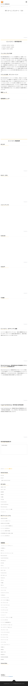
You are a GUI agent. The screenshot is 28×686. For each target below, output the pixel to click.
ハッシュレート (3, 511)
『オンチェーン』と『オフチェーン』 (7, 545)
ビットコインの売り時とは (5, 535)
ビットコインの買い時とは (5, 528)
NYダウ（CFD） (3, 489)
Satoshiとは (3, 577)
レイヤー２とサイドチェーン (5, 644)
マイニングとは (3, 642)
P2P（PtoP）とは (4, 575)
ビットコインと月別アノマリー (6, 520)
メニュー (26, 1)
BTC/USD (2, 475)
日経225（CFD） (3, 487)
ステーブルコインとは (4, 602)
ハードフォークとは (4, 612)
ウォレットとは (3, 590)
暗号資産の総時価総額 (4, 657)
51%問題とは (3, 548)
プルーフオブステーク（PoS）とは (6, 624)
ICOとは (2, 565)
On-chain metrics (4, 501)
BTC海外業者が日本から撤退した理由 (7, 533)
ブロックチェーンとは (4, 629)
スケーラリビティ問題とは (5, 600)
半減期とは (2, 647)
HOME (1, 6)
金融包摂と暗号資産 (4, 518)
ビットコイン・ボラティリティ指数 (6, 509)
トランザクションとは (4, 609)
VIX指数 (2, 496)
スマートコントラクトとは (5, 605)
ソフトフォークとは (4, 607)
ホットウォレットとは (4, 637)
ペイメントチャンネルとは (5, 632)
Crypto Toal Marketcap (4, 504)
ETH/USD (2, 499)
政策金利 (2, 494)
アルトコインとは (4, 587)
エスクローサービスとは (5, 592)
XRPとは (2, 585)
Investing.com (10, 676)
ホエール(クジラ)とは (4, 634)
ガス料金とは (3, 595)
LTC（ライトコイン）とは (5, 567)
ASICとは (2, 550)
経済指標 (2, 491)
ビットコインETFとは (4, 619)
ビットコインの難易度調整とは (6, 622)
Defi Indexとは (3, 560)
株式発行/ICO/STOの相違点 (5, 523)
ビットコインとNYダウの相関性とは (7, 525)
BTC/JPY (2, 477)
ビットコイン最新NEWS (8, 468)
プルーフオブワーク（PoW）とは (6, 627)
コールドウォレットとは (5, 597)
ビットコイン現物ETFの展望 (5, 530)
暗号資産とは (3, 654)
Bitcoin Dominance (4, 506)
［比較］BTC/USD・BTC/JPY (5, 480)
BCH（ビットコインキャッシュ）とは (7, 553)
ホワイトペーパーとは (4, 639)
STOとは (2, 580)
